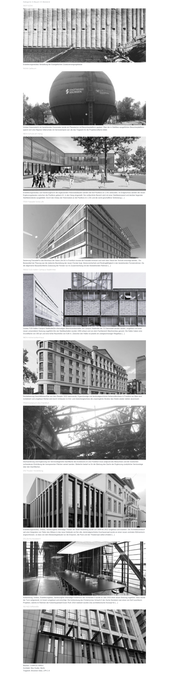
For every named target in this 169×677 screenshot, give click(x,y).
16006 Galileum (29, 68)
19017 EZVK (28, 6)
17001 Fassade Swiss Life (33, 202)
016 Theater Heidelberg (33, 471)
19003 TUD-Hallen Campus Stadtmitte (39, 270)
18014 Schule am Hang (32, 134)
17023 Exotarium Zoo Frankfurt (36, 403)
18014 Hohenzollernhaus (33, 338)
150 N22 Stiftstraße (31, 607)
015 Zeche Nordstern (32, 539)
